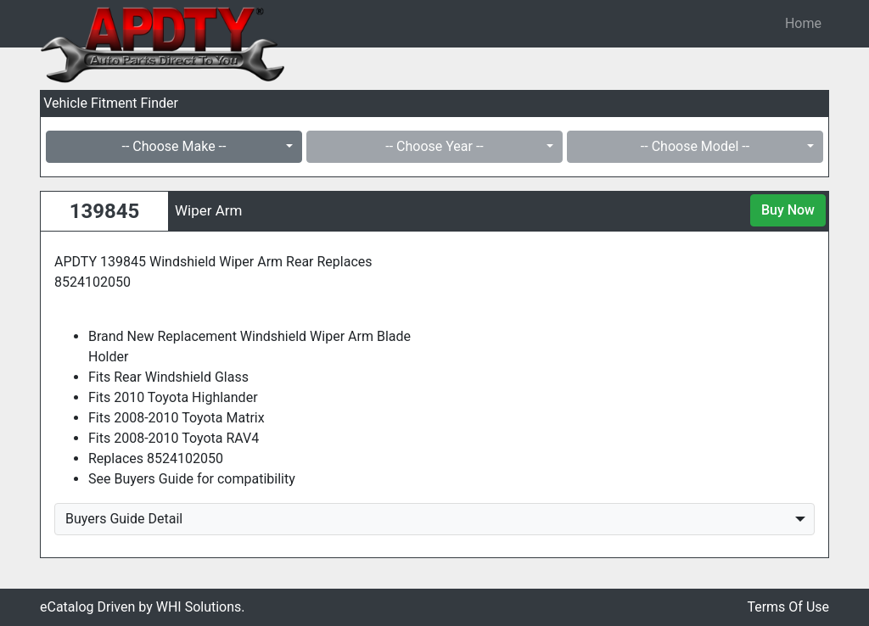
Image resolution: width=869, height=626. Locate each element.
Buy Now (788, 210)
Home (803, 23)
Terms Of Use (788, 607)
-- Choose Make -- (174, 146)
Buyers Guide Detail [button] (123, 519)
